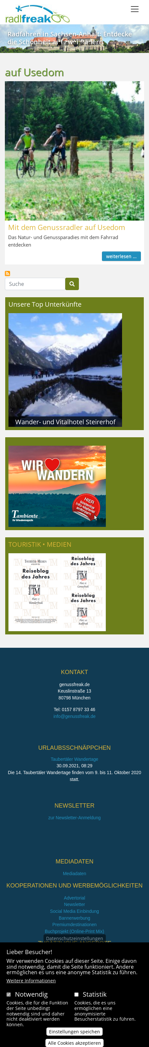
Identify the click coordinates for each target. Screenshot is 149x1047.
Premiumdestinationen (74, 924)
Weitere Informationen (31, 982)
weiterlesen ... (121, 256)
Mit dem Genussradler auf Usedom (66, 227)
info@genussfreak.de (75, 716)
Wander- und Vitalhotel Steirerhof (65, 421)
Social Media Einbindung (74, 911)
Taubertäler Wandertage (74, 759)
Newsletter (74, 904)
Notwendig (31, 995)
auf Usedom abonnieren (7, 273)
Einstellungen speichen (74, 1033)
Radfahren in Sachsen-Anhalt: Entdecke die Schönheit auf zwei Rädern (69, 38)
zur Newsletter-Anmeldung (74, 817)
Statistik (95, 995)
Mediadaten (74, 873)
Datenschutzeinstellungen (74, 940)
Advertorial (74, 898)
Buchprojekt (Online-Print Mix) (74, 931)
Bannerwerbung (74, 918)
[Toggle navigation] (135, 9)
